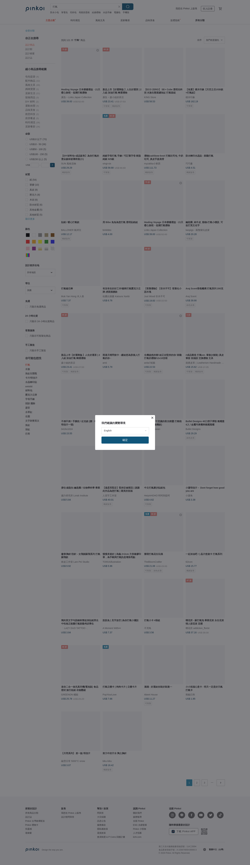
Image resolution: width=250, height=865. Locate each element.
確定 (125, 440)
